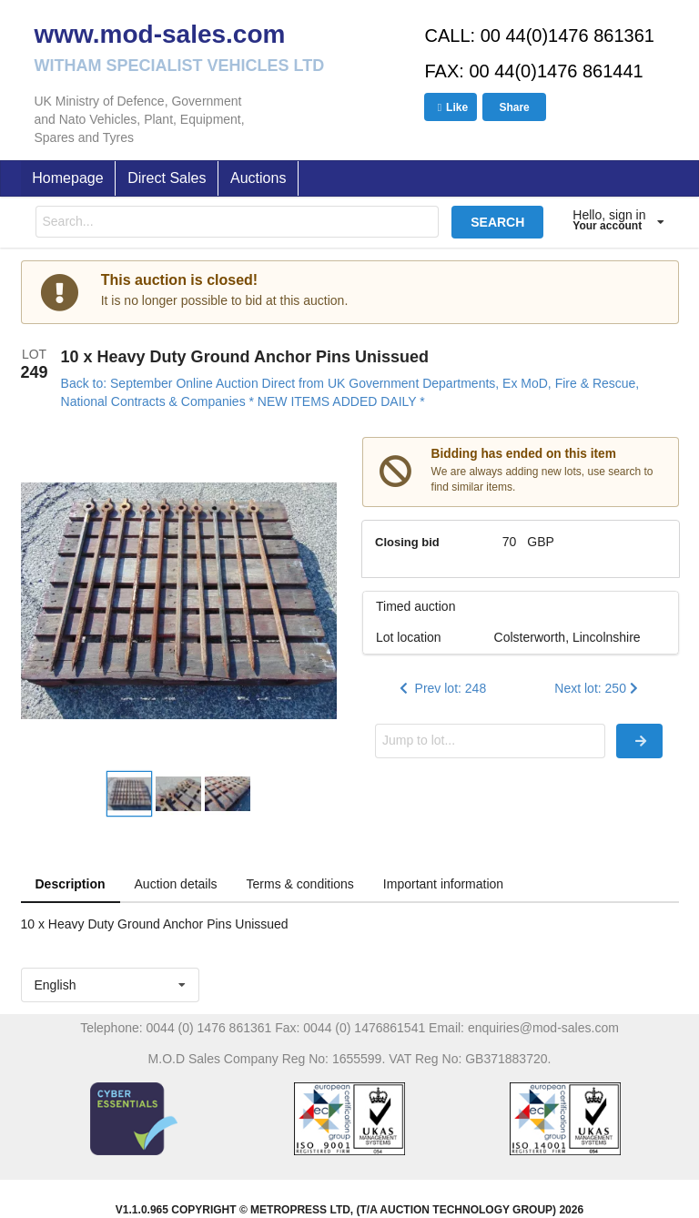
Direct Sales (166, 178)
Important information (443, 884)
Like (450, 107)
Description (70, 884)
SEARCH (497, 222)
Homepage (67, 178)
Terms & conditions (300, 884)
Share (514, 107)
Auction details (176, 884)
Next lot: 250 (597, 688)
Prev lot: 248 (442, 688)
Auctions (258, 178)
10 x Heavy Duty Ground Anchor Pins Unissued (245, 357)
